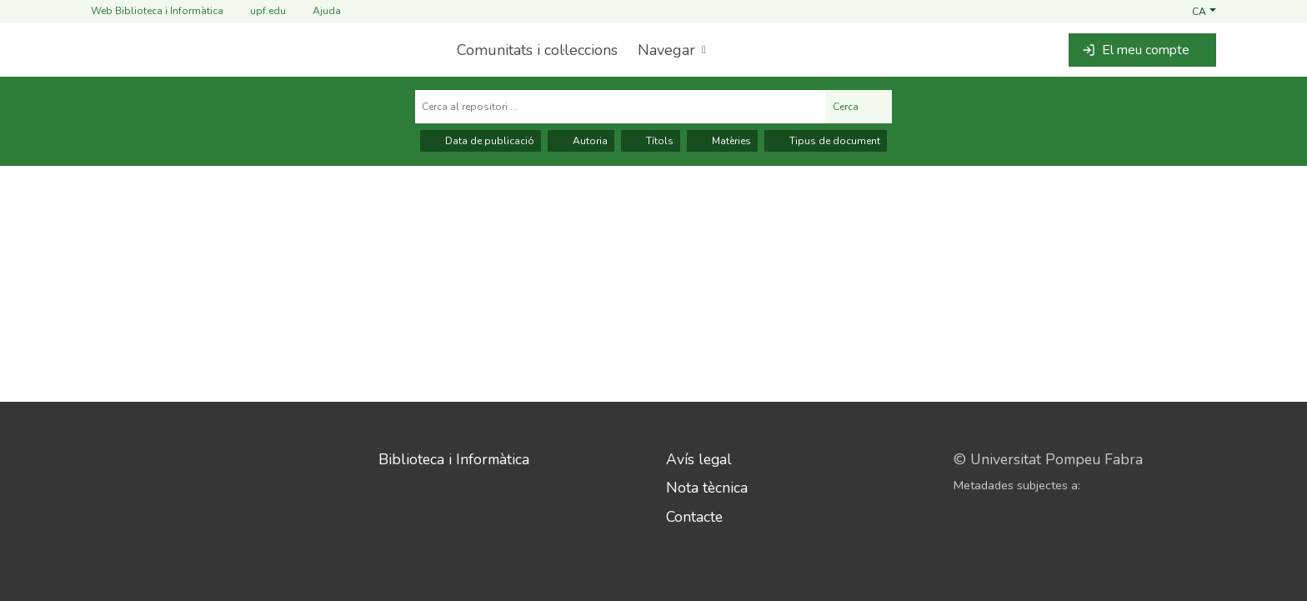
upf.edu (258, 11)
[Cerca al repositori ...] (620, 106)
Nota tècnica (707, 488)
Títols (651, 141)
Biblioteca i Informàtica (453, 459)
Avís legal (699, 459)
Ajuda (317, 11)
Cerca (859, 107)
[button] (1204, 11)
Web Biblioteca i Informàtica (157, 11)
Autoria (581, 141)
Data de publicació (480, 141)
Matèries (722, 141)
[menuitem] (670, 50)
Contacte (694, 517)
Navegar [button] (666, 50)
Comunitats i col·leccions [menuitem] (537, 50)
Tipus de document (825, 141)
